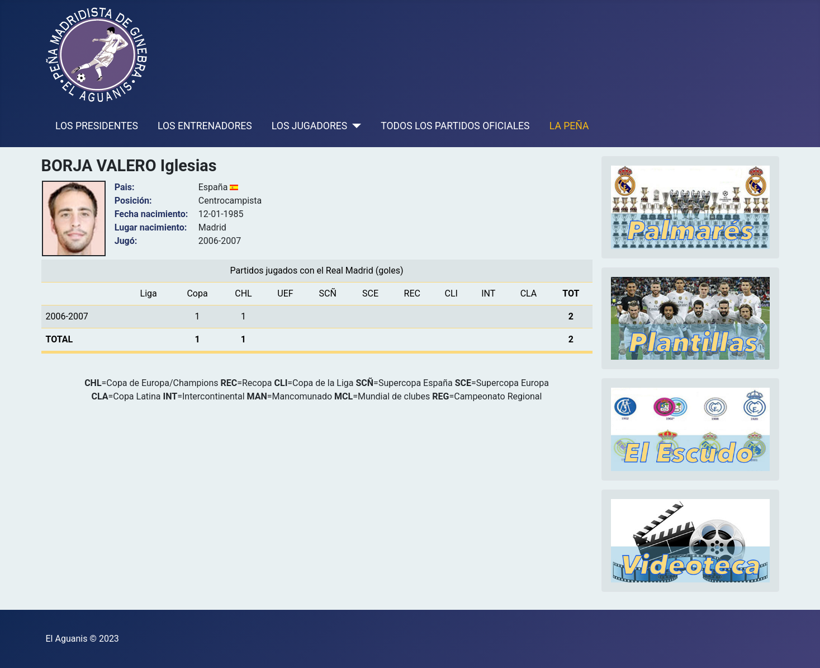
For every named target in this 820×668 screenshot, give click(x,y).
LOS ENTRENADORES (205, 125)
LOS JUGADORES (309, 125)
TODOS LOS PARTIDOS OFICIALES (455, 125)
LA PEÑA (569, 125)
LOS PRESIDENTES (96, 125)
